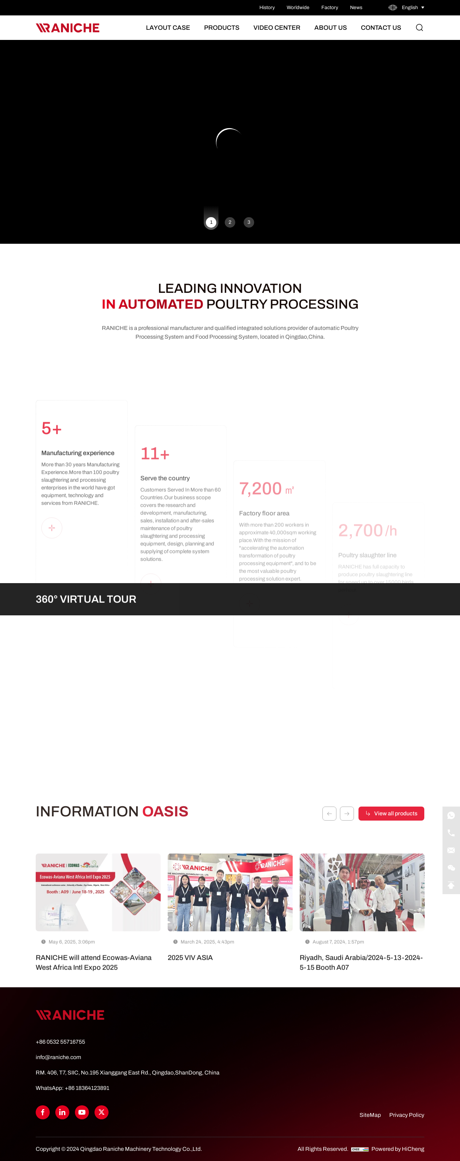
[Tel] (451, 833)
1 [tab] (211, 222)
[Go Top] (451, 885)
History (267, 7)
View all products (395, 806)
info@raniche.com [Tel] (58, 1057)
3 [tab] (249, 222)
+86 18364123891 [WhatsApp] (87, 1088)
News (356, 7)
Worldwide (298, 7)
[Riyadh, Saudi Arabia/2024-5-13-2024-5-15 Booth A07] (362, 942)
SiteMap (370, 1115)
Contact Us (381, 27)
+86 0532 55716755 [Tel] (60, 1042)
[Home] (67, 28)
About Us (330, 27)
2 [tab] (230, 222)
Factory (329, 7)
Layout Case (168, 27)
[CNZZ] (360, 1149)
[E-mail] (451, 850)
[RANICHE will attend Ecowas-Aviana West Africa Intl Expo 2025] (98, 942)
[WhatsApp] (451, 815)
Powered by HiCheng (397, 1149)
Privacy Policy (406, 1115)
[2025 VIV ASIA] (230, 942)
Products (221, 27)
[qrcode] (451, 868)
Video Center (276, 27)
